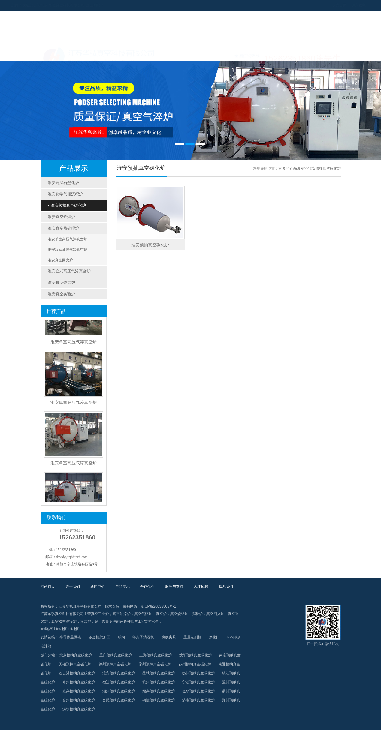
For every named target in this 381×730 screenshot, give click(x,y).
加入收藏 (329, 5)
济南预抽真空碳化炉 (198, 700)
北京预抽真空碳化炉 (75, 655)
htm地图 (61, 629)
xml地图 (47, 629)
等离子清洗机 (143, 637)
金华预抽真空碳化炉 (198, 691)
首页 (282, 168)
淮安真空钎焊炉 (61, 217)
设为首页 (310, 5)
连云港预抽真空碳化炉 (77, 673)
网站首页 (59, 53)
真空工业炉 (100, 614)
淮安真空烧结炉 (61, 282)
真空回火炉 (215, 614)
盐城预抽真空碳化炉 (158, 673)
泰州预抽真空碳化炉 (78, 682)
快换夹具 (169, 637)
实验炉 (197, 614)
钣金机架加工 (99, 637)
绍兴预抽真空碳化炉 (158, 691)
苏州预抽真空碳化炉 (195, 664)
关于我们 (96, 53)
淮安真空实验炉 (61, 294)
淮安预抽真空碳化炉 (67, 205)
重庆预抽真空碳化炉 (115, 655)
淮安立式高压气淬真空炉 (69, 271)
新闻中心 (134, 53)
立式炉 (85, 621)
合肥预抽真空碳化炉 (118, 700)
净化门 (214, 637)
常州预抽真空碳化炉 (155, 664)
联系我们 (322, 53)
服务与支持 (247, 53)
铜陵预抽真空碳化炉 (158, 700)
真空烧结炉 (179, 614)
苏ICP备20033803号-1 (158, 606)
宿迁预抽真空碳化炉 (118, 682)
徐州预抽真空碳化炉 (115, 664)
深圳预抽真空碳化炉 (78, 709)
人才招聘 (284, 53)
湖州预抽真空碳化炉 (118, 691)
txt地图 (74, 629)
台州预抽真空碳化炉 (78, 700)
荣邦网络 (130, 606)
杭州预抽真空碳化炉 (158, 682)
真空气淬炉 (143, 614)
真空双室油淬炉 (64, 621)
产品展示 (172, 53)
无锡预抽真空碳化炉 (75, 664)
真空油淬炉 (122, 614)
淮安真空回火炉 (60, 260)
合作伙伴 (209, 53)
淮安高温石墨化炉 (63, 182)
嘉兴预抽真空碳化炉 (78, 691)
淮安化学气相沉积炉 (65, 194)
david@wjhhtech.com (72, 557)
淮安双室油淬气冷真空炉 (67, 250)
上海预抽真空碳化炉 (155, 655)
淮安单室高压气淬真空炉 (67, 239)
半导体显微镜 (70, 637)
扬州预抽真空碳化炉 (198, 673)
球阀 (121, 637)
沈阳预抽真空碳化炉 (195, 655)
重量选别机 (192, 637)
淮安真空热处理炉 (63, 228)
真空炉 (161, 614)
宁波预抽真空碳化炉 (198, 682)
